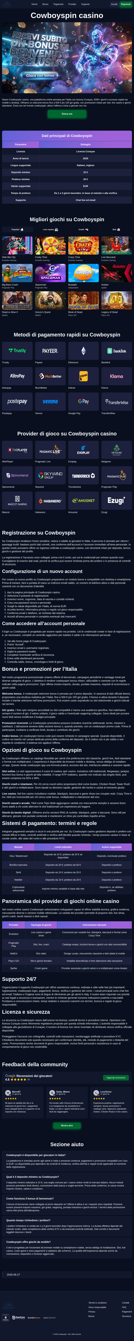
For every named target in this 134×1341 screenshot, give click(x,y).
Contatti (125, 1303)
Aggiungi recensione (116, 1078)
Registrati (125, 4)
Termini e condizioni (98, 1303)
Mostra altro (67, 1126)
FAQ (124, 1308)
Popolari (17, 229)
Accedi (114, 4)
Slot (116, 229)
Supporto (85, 4)
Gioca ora (67, 114)
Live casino (50, 229)
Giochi (34, 4)
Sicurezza (126, 1317)
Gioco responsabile (97, 1308)
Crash (83, 229)
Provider (72, 4)
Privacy (92, 1312)
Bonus (45, 4)
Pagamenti (58, 4)
